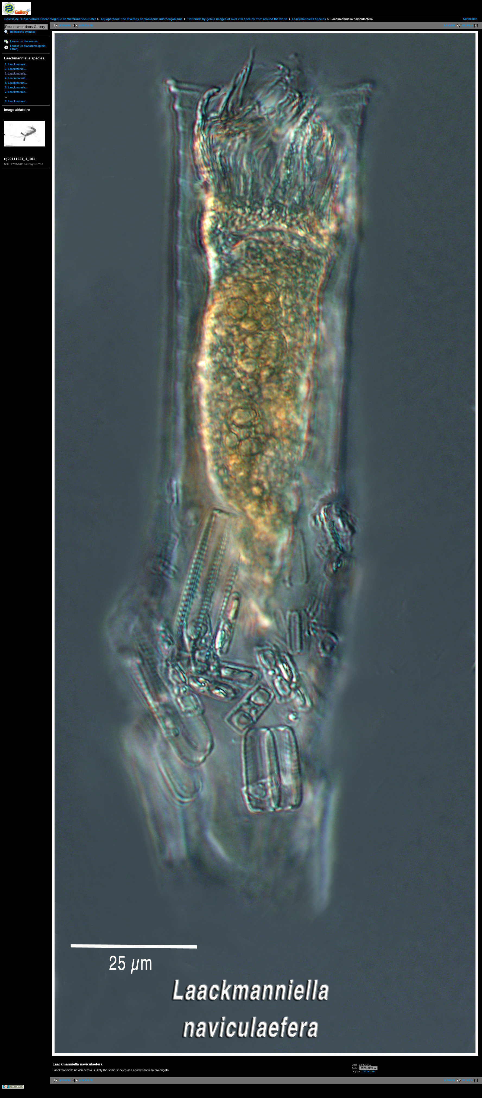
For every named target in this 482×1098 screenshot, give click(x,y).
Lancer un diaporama (23, 41)
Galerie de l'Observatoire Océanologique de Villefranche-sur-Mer (50, 19)
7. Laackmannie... (16, 92)
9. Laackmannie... (16, 101)
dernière (467, 25)
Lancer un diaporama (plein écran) (28, 47)
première (65, 25)
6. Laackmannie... (16, 87)
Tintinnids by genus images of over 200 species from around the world (237, 19)
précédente (86, 25)
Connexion (470, 18)
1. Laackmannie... (16, 64)
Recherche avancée (22, 31)
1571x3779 (368, 1071)
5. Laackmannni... (16, 82)
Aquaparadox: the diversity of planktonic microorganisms (141, 19)
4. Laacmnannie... (16, 78)
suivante (449, 25)
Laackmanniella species (309, 19)
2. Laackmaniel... (16, 69)
